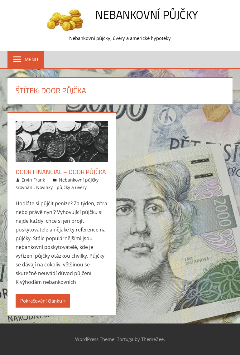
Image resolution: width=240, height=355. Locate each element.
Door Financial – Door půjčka (61, 172)
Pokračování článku (41, 301)
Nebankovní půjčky (146, 14)
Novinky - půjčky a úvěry (61, 187)
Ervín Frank (33, 180)
